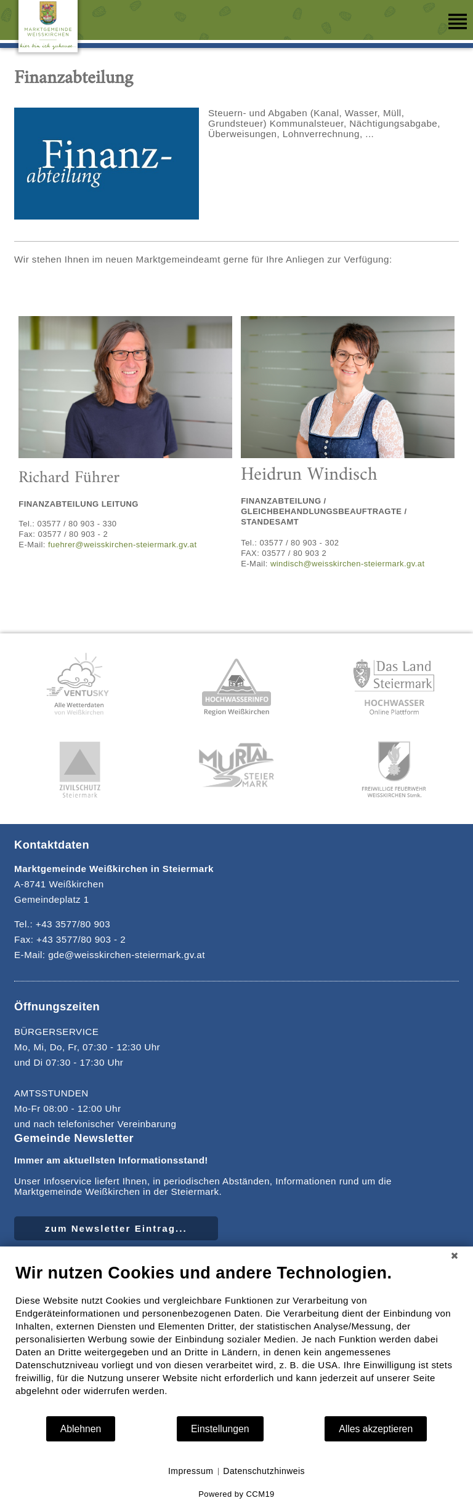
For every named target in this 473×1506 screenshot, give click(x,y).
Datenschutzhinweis (264, 1471)
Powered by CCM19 (236, 1494)
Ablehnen (81, 1429)
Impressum (190, 1471)
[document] (236, 1339)
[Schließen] (454, 1255)
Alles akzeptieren (376, 1429)
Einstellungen (220, 1429)
